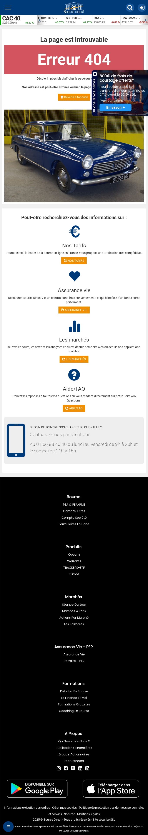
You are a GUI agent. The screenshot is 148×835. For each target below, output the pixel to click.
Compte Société (74, 517)
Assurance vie (74, 654)
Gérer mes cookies (64, 807)
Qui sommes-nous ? (74, 741)
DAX (97, 18)
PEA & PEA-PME (74, 504)
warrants (74, 561)
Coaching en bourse (74, 711)
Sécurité (69, 814)
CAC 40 (11, 18)
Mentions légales (88, 814)
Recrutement (74, 761)
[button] (130, 7)
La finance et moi (74, 698)
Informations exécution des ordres (27, 807)
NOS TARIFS (74, 260)
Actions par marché (74, 617)
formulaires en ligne (74, 524)
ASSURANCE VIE (74, 310)
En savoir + (115, 107)
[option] (51, 20)
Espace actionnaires (74, 754)
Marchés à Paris (74, 611)
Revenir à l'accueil (74, 97)
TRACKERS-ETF (74, 567)
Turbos (74, 574)
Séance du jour (74, 604)
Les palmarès (74, 624)
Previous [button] (39, 20)
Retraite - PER (74, 661)
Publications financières (74, 748)
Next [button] (146, 20)
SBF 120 (71, 18)
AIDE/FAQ (74, 408)
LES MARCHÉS (74, 359)
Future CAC (45, 18)
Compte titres (74, 511)
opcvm (74, 554)
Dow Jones (128, 18)
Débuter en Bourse (74, 691)
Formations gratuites (74, 704)
